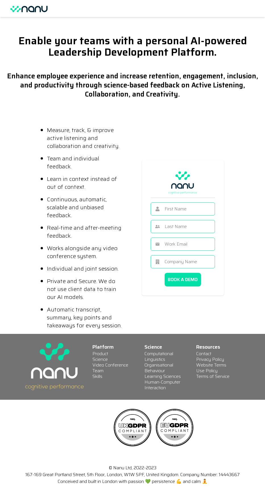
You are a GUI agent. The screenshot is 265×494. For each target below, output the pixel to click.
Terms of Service (212, 376)
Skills (97, 376)
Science (100, 359)
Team (97, 370)
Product (100, 353)
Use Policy (207, 370)
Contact (203, 353)
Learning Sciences (162, 376)
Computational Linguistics (158, 356)
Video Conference (110, 365)
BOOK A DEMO (183, 279)
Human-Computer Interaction (162, 384)
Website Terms (211, 365)
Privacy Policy (210, 359)
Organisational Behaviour (158, 367)
